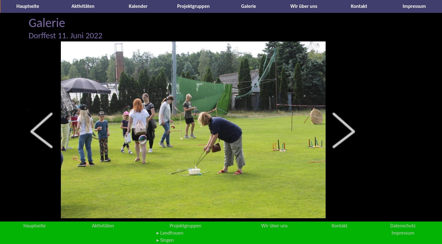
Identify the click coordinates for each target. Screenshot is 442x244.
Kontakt (359, 6)
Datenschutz (402, 226)
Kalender (138, 6)
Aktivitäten (83, 6)
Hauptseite (27, 6)
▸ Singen (165, 240)
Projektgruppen (193, 6)
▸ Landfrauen (170, 233)
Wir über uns (303, 6)
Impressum (414, 6)
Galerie (248, 6)
